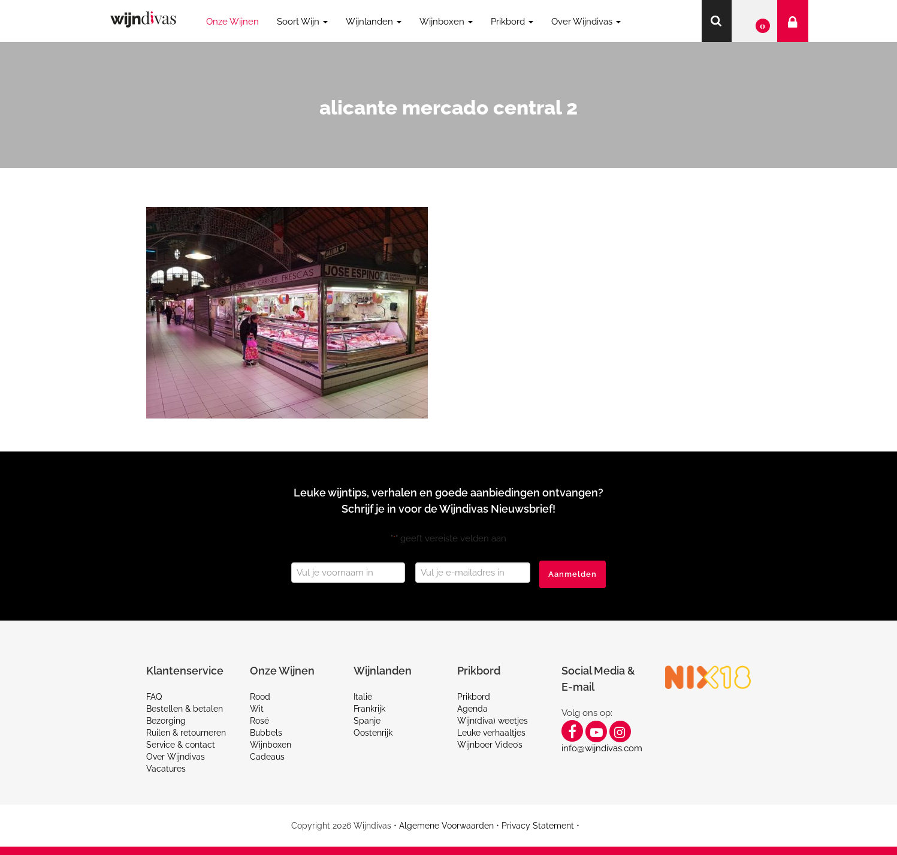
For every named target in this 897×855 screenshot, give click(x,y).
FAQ (154, 697)
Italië (363, 697)
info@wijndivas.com (601, 748)
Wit (257, 708)
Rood (260, 697)
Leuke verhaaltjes (491, 732)
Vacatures (166, 768)
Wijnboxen (270, 744)
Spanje (367, 720)
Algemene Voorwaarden (446, 825)
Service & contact (180, 744)
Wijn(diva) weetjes (492, 720)
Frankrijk (369, 708)
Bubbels (266, 732)
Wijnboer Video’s (490, 744)
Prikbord (473, 697)
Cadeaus (267, 756)
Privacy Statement (538, 825)
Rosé (259, 720)
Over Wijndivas (175, 756)
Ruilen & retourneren (186, 732)
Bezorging (166, 720)
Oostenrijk (373, 732)
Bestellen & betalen (184, 708)
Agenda (472, 708)
